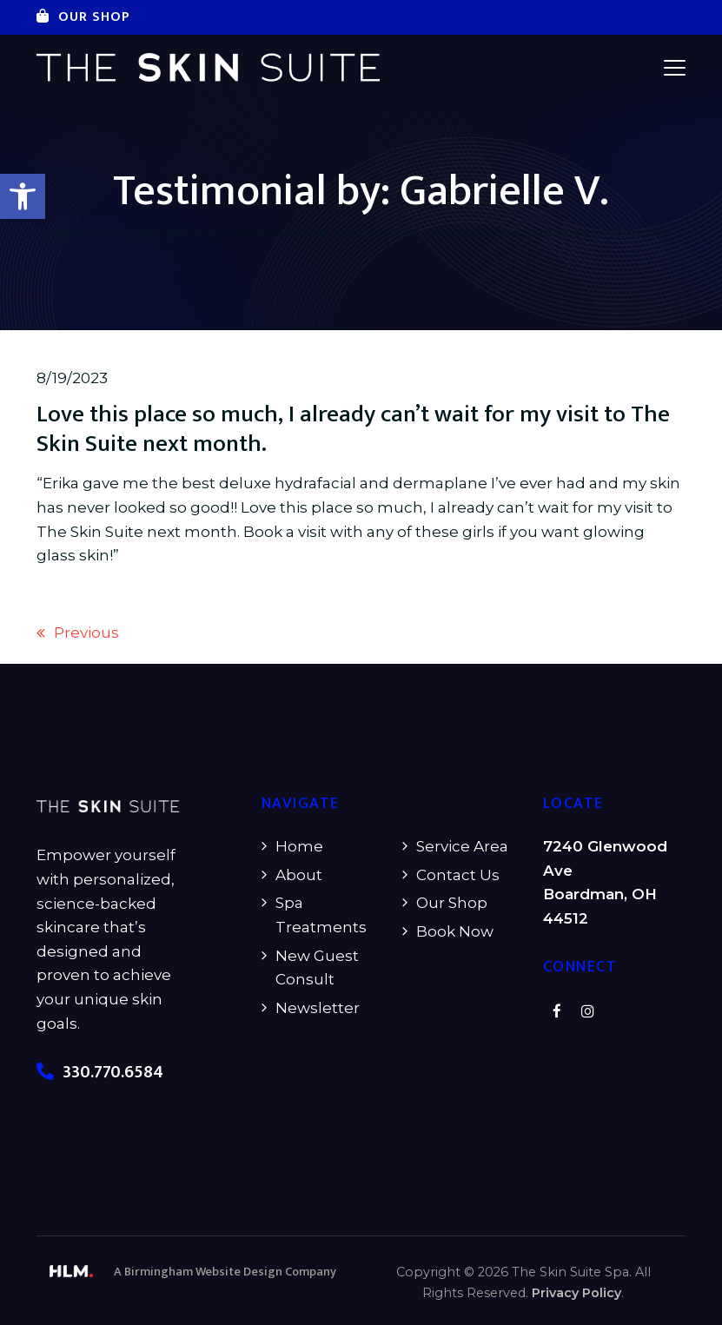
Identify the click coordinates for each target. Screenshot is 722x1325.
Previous (77, 635)
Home (68, 232)
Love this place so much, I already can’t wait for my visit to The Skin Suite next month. (353, 429)
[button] (22, 196)
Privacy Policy (576, 1293)
